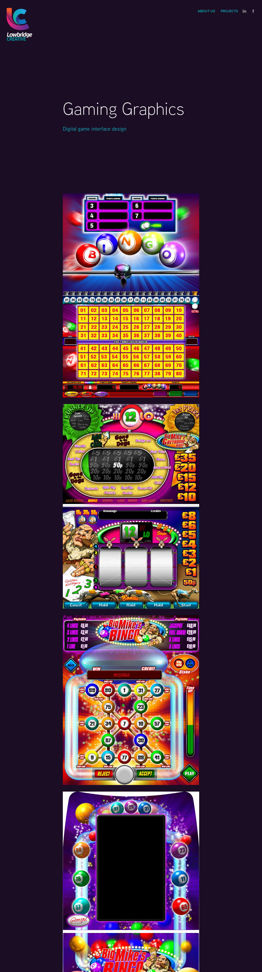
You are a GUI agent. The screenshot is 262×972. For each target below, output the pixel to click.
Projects (229, 11)
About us (206, 11)
